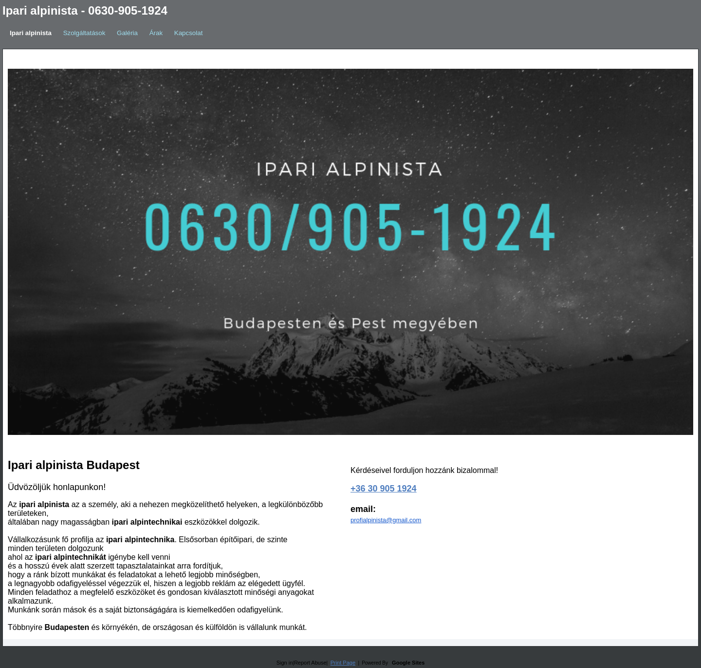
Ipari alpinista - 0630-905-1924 (84, 10)
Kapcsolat (188, 33)
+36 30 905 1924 (383, 488)
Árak (156, 33)
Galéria (127, 33)
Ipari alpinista (31, 33)
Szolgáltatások (84, 33)
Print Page (343, 663)
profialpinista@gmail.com (385, 520)
